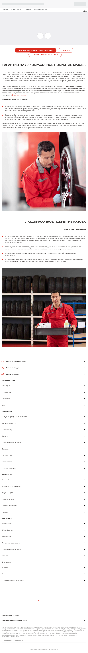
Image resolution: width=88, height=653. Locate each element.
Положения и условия (10, 615)
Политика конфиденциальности (14, 620)
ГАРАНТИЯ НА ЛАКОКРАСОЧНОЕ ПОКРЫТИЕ (35, 50)
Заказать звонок (44, 601)
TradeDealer (53, 650)
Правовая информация (13, 640)
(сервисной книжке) (19, 95)
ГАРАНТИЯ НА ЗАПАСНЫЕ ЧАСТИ (45, 55)
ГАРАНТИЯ (66, 50)
